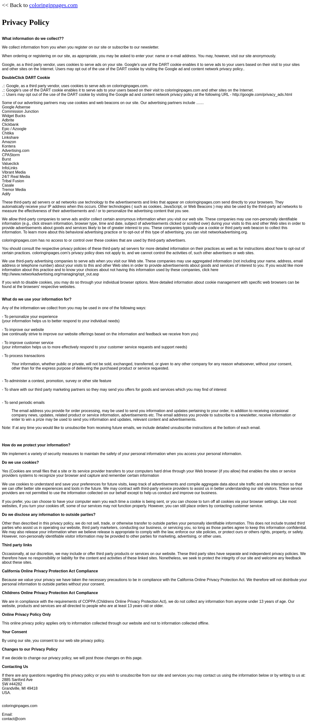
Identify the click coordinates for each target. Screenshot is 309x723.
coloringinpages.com (53, 5)
